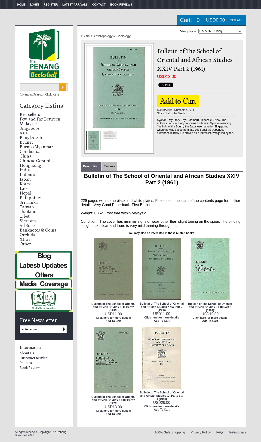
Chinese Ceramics (37, 161)
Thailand (28, 211)
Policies (26, 362)
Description (90, 166)
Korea (25, 184)
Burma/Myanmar (36, 147)
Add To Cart (113, 321)
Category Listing (42, 105)
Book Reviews (30, 367)
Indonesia (29, 174)
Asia (24, 133)
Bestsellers (30, 114)
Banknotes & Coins (38, 230)
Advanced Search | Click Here (39, 94)
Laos (24, 188)
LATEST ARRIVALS (75, 4)
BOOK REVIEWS (121, 4)
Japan (25, 179)
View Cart (236, 20)
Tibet (25, 216)
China (25, 156)
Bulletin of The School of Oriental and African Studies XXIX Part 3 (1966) (162, 307)
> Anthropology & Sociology (111, 36)
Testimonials (237, 432)
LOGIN (34, 4)
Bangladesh (31, 137)
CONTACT (99, 4)
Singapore (29, 128)
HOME (21, 4)
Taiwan (27, 207)
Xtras (25, 239)
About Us (27, 353)
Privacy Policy (201, 432)
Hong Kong (30, 165)
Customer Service (33, 358)
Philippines (31, 198)
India (25, 170)
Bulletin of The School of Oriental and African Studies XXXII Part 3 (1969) (210, 307)
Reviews (109, 166)
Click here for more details (113, 317)
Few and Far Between (40, 119)
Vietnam (28, 221)
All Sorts (28, 225)
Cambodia (30, 151)
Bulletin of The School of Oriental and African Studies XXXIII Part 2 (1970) (113, 400)
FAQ (219, 432)
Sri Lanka (29, 202)
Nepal (25, 193)
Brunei (26, 142)
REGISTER (51, 4)
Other (25, 244)
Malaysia (28, 124)
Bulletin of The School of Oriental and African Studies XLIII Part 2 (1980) (113, 307)
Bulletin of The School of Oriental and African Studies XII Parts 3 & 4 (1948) (162, 396)
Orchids (27, 235)
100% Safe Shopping (170, 432)
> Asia (85, 36)
